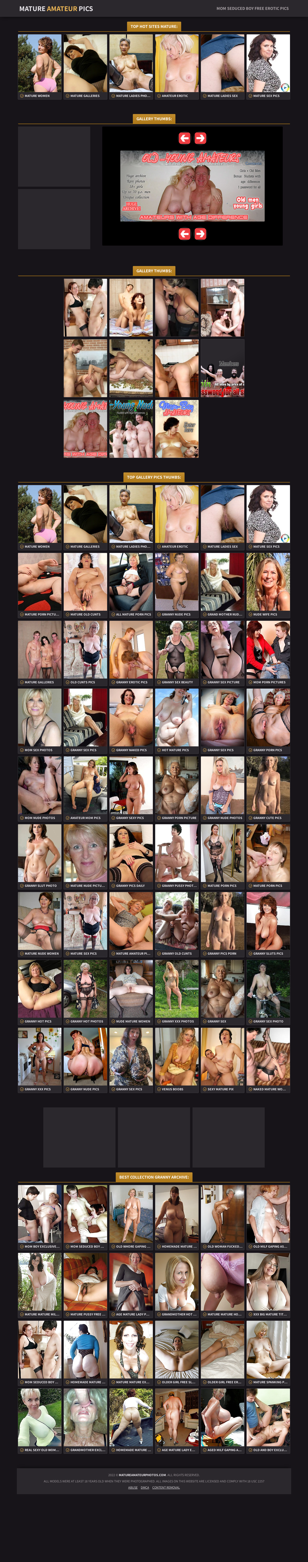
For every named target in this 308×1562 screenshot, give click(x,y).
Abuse (133, 1555)
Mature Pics (56, 8)
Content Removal (166, 1555)
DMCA (145, 1555)
